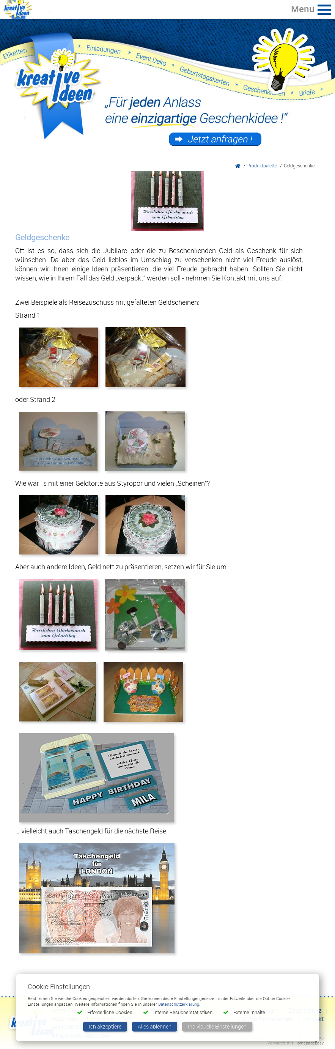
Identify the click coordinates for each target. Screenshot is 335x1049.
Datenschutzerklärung (178, 1004)
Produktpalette (262, 165)
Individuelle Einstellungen (217, 1026)
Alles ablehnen (154, 1026)
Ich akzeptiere (105, 1026)
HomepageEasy (309, 1043)
